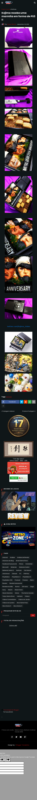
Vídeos (27, 596)
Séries (17, 593)
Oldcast (14, 574)
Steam (10, 590)
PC (20, 574)
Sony (4, 590)
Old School (5, 574)
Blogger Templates (22, 745)
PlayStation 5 (27, 577)
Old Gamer (27, 570)
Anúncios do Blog (8, 561)
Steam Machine (7, 593)
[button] (2, 2)
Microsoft (5, 567)
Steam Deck (19, 590)
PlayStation (6, 577)
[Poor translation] (7, 760)
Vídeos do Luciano (8, 603)
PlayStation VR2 (7, 580)
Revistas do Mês (7, 586)
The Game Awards (27, 593)
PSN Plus (26, 574)
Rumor (17, 586)
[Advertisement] (18, 648)
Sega (32, 586)
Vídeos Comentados (9, 599)
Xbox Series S (6, 606)
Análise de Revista (23, 557)
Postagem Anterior (8, 411)
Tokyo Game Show (8, 596)
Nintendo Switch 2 (8, 570)
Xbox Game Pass (22, 603)
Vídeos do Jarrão (24, 599)
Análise (12, 557)
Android (5, 557)
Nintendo (14, 567)
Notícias (13, 9)
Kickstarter (29, 564)
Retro (32, 580)
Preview (25, 580)
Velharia (19, 596)
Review (4, 583)
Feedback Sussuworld (9, 564)
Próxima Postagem (28, 411)
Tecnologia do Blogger (10, 710)
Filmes (21, 564)
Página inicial (5, 9)
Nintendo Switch (24, 567)
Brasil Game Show (22, 561)
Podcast (17, 580)
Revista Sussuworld (16, 583)
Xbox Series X (18, 606)
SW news (25, 586)
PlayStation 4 (16, 577)
